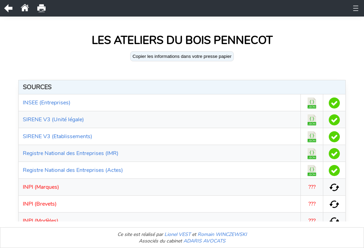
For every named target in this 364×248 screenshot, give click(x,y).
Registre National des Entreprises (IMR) (70, 153)
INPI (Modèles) (40, 221)
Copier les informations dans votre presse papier (182, 56)
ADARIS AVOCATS (204, 241)
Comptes (151, 14)
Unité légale (81, 6)
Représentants (227, 6)
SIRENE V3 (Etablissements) (57, 136)
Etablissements (212, 14)
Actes (297, 6)
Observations (186, 6)
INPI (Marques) (41, 187)
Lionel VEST (177, 234)
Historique (150, 6)
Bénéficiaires (267, 6)
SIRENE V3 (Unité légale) (53, 119)
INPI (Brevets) (40, 204)
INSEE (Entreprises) (46, 102)
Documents (117, 6)
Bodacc (178, 14)
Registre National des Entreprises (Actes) (73, 170)
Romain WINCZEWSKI (222, 234)
